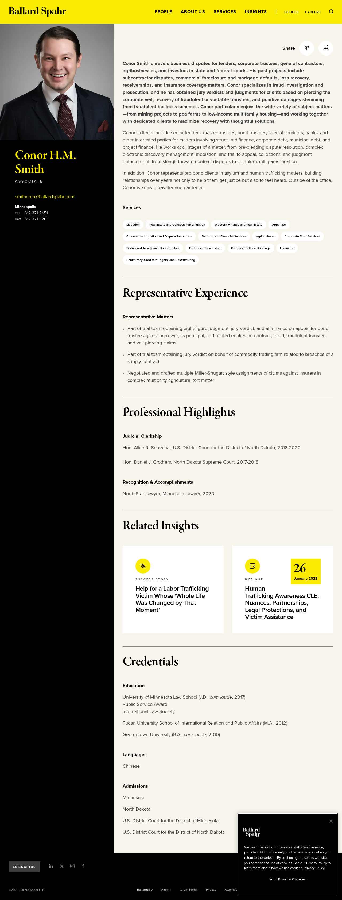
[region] (288, 854)
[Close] (331, 821)
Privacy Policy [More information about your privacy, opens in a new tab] (314, 868)
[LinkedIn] (51, 866)
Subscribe (24, 867)
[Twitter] (61, 866)
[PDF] (325, 48)
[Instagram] (72, 866)
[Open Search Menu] (331, 11)
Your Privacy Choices (287, 879)
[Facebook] (83, 866)
